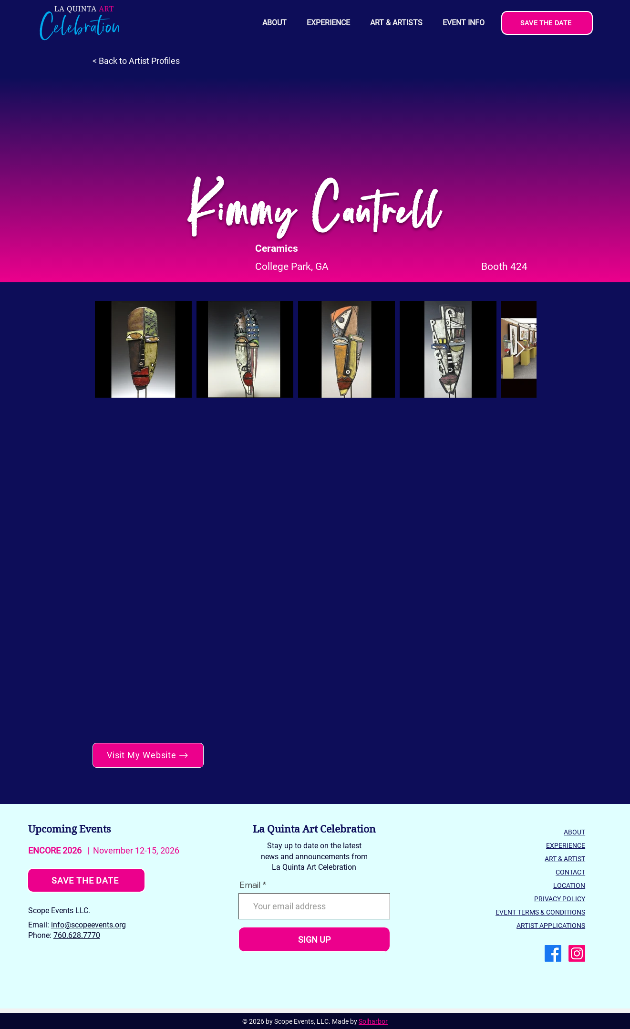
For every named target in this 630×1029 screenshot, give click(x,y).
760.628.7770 (76, 935)
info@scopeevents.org (88, 924)
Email (249, 885)
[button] (463, 23)
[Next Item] (520, 349)
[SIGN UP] (314, 939)
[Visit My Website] (148, 755)
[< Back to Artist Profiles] (141, 61)
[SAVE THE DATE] (547, 23)
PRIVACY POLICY (559, 899)
